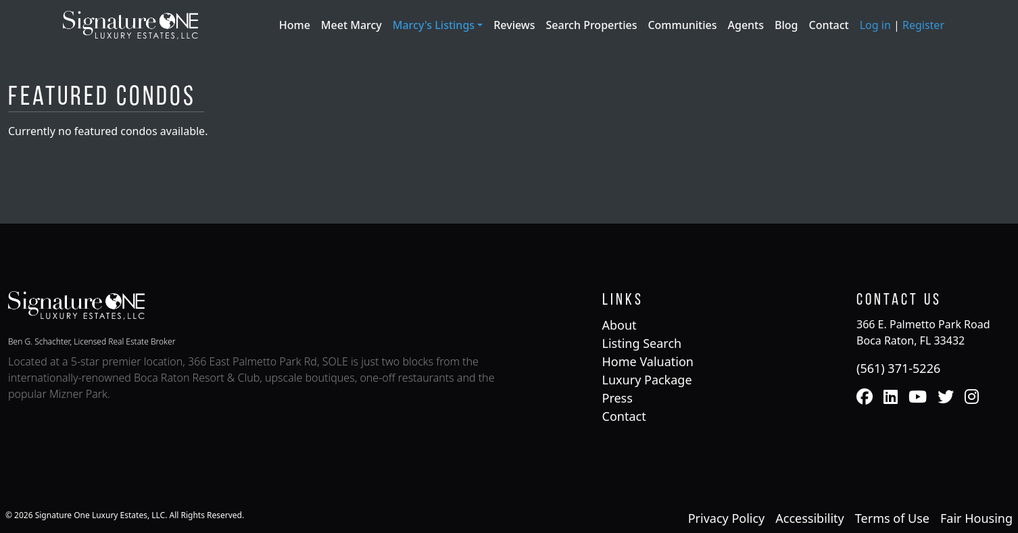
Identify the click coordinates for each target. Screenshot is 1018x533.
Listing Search (642, 343)
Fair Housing (976, 518)
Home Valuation (648, 361)
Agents (745, 25)
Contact (829, 25)
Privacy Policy (726, 518)
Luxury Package (647, 380)
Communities (682, 25)
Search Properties (591, 25)
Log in (875, 25)
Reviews (514, 25)
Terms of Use (892, 518)
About (619, 325)
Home (294, 25)
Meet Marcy (351, 25)
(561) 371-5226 (898, 368)
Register (923, 25)
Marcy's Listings (435, 25)
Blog (786, 25)
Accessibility (809, 518)
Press (617, 398)
